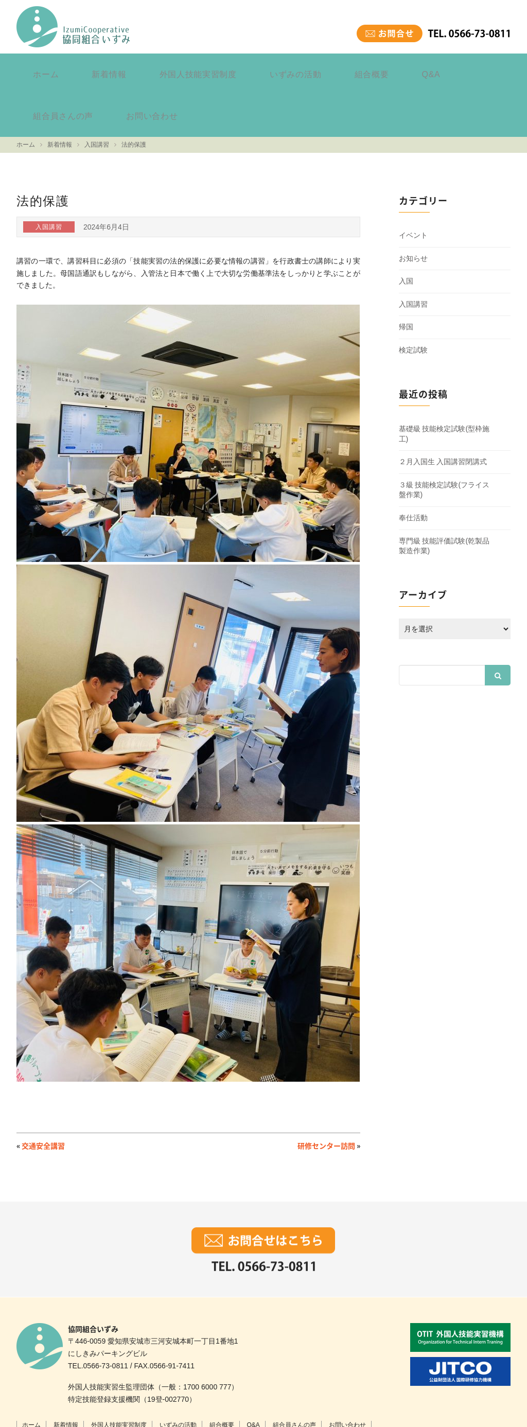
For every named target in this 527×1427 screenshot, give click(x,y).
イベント (413, 183)
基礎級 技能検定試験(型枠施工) (444, 381)
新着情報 (85, 68)
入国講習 (413, 252)
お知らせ (413, 205)
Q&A (341, 68)
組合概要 (297, 68)
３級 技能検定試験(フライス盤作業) (444, 437)
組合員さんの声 (397, 68)
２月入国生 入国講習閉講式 (443, 409)
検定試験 (413, 297)
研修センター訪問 (326, 1093)
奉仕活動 (413, 465)
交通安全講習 (43, 1093)
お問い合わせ (469, 68)
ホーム (38, 68)
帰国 (406, 274)
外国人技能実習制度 (157, 68)
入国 (406, 228)
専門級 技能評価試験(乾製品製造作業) (444, 493)
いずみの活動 (237, 68)
